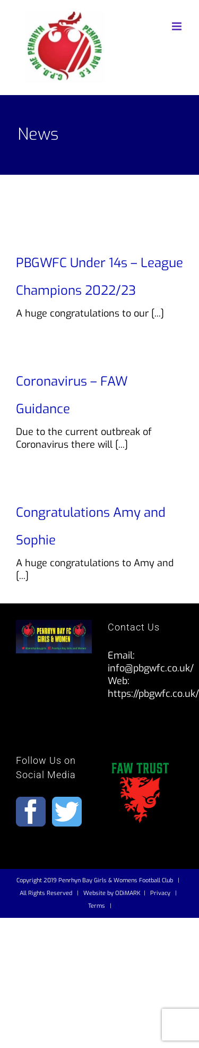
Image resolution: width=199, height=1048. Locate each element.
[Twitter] (67, 812)
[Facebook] (31, 812)
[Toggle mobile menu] (177, 26)
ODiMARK (128, 893)
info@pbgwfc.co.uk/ (151, 668)
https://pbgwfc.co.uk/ (153, 693)
